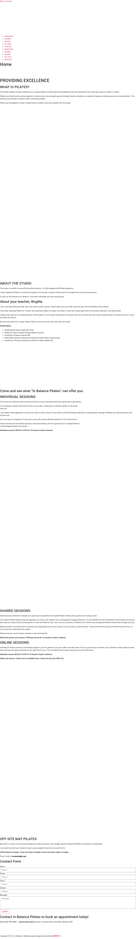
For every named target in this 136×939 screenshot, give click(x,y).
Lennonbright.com (19, 856)
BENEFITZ (56, 936)
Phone (2, 874)
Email (2, 881)
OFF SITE (7, 44)
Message (3, 895)
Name (2, 866)
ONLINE (7, 41)
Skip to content (6, 1)
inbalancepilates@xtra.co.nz (29, 922)
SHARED (7, 39)
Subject (3, 888)
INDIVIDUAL (9, 36)
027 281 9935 (11, 922)
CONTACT (8, 47)
